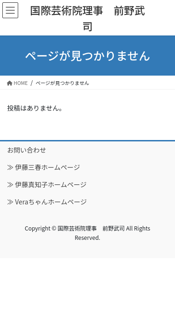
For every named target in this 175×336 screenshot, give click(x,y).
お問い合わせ (26, 149)
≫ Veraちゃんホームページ (47, 201)
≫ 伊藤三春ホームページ (43, 167)
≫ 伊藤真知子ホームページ (46, 184)
